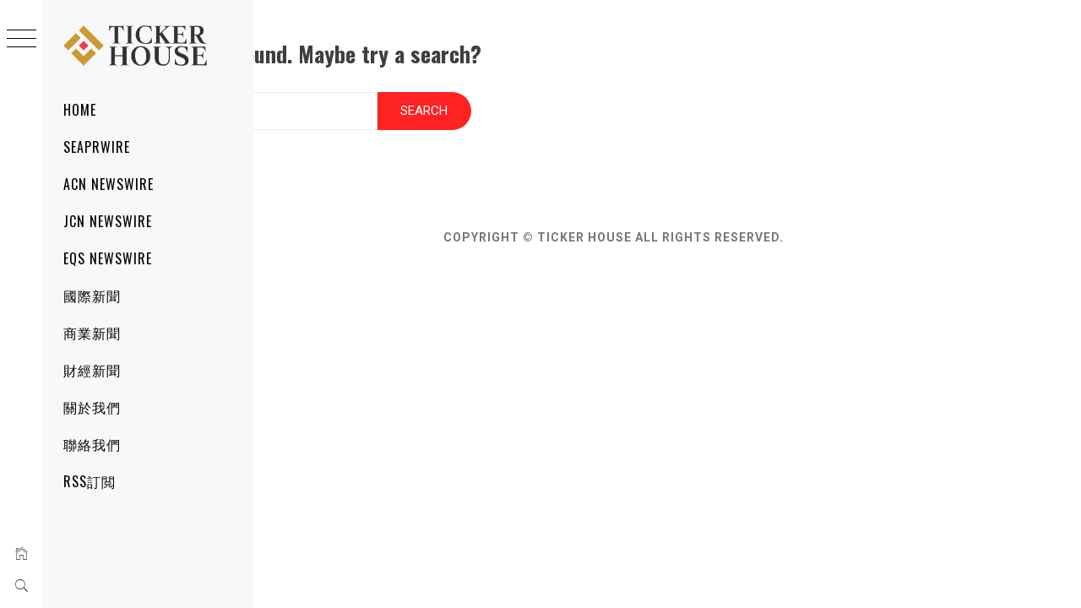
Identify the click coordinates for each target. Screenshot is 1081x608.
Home (79, 110)
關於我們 (92, 407)
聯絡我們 (92, 444)
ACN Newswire (108, 184)
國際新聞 (92, 295)
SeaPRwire (96, 147)
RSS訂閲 (89, 481)
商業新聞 (92, 333)
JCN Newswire (107, 221)
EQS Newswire (107, 258)
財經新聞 (92, 370)
